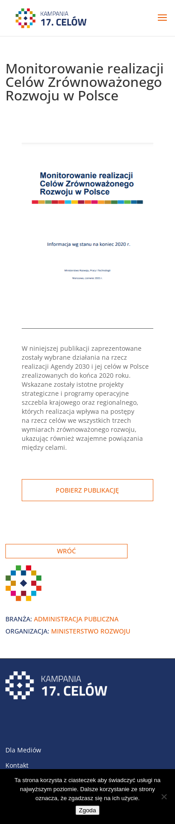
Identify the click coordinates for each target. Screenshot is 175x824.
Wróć (66, 551)
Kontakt (16, 765)
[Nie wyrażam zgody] (163, 796)
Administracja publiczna (76, 619)
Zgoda (87, 810)
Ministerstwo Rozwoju (90, 631)
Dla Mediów (23, 750)
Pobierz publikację (87, 490)
